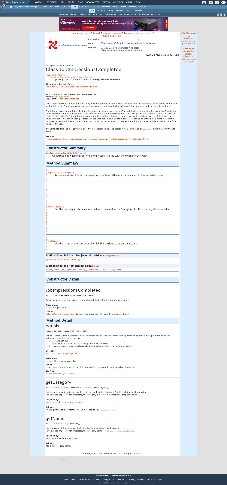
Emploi (106, 2)
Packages (188, 61)
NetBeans (138, 11)
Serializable (51, 87)
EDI (93, 7)
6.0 (120, 36)
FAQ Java (73, 14)
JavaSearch (155, 14)
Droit (129, 2)
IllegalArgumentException (60, 314)
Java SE (106, 33)
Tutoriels (51, 2)
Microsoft (66, 7)
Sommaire (76, 33)
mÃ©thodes (118, 43)
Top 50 (87, 33)
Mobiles (132, 7)
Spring (110, 11)
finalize (59, 270)
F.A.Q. (96, 33)
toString (75, 259)
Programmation (104, 7)
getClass (71, 270)
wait (104, 270)
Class (46, 190)
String (46, 243)
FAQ (62, 2)
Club (138, 2)
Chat (80, 2)
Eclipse (128, 11)
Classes (188, 54)
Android (119, 11)
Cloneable (63, 87)
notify (82, 270)
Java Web (101, 11)
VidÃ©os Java (110, 14)
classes (105, 43)
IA (51, 7)
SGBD (115, 7)
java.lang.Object (55, 75)
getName (52, 241)
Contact (149, 33)
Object (60, 173)
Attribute (74, 87)
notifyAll (94, 270)
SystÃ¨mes (143, 7)
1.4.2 (105, 36)
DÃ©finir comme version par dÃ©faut (188, 41)
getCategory (55, 207)
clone (49, 270)
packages (149, 43)
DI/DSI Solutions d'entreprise (27, 7)
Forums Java (62, 14)
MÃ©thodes (188, 56)
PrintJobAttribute (89, 87)
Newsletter (92, 2)
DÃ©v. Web (84, 7)
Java (74, 7)
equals (52, 173)
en (189, 36)
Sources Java (123, 14)
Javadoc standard (134, 33)
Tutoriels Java (85, 14)
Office (123, 7)
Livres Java (97, 14)
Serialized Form (140, 139)
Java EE (117, 33)
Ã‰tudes (118, 2)
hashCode (63, 259)
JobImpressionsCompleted (60, 153)
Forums (39, 2)
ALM (57, 7)
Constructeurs (188, 59)
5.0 (113, 36)
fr (186, 36)
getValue (51, 259)
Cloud (44, 7)
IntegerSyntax (63, 97)
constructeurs (134, 43)
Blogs (71, 2)
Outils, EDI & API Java (140, 14)
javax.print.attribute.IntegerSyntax (71, 77)
